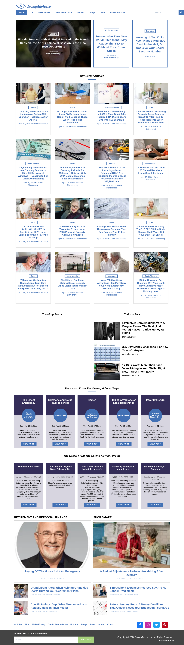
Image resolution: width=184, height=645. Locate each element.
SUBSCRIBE (86, 640)
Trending (150, 31)
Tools (93, 624)
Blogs (84, 624)
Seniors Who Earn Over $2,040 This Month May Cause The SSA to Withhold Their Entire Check (111, 43)
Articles (18, 624)
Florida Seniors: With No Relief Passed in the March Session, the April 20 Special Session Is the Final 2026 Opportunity (53, 43)
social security (111, 30)
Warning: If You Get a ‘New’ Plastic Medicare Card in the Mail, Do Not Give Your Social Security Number (150, 44)
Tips (27, 624)
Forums (74, 624)
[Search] (181, 12)
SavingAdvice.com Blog (34, 6)
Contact (111, 624)
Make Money (38, 624)
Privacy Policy (166, 640)
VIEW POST (28, 444)
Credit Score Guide (58, 624)
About (101, 624)
